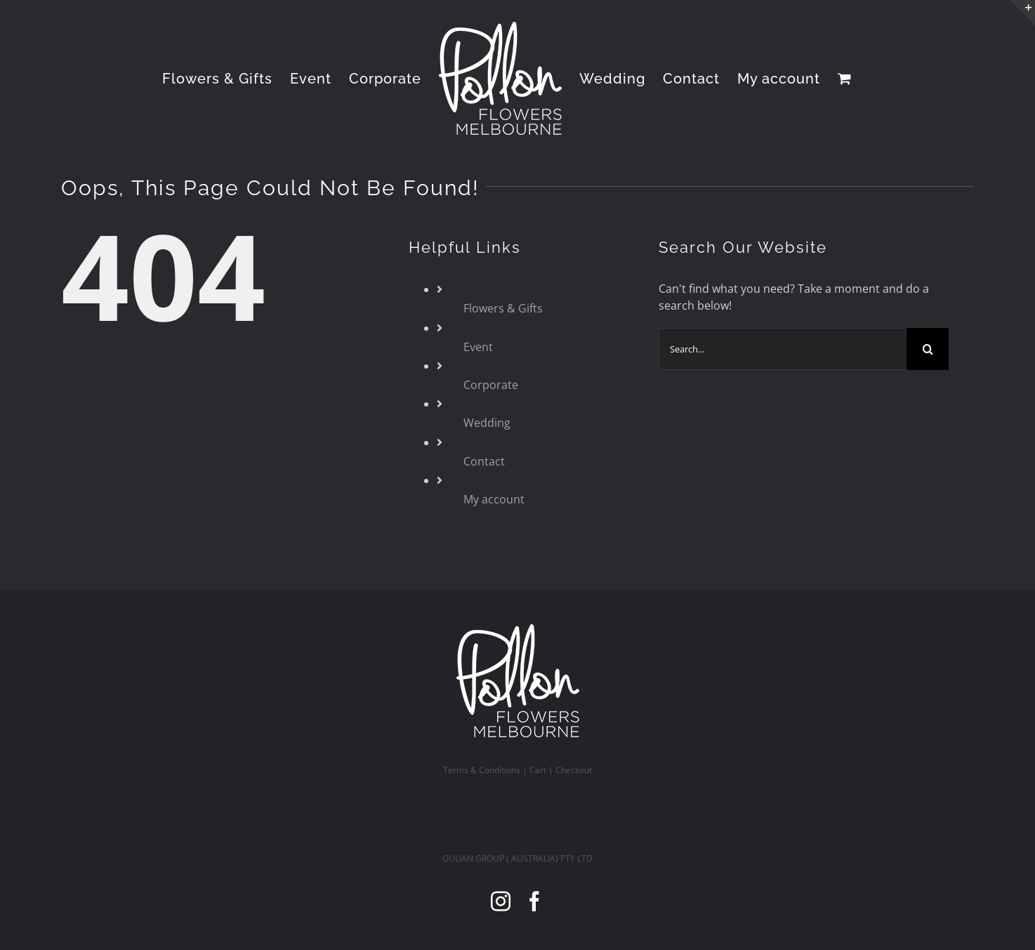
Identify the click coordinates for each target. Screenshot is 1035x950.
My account (494, 499)
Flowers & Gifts (503, 308)
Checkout (573, 770)
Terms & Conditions (481, 770)
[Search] (928, 349)
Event (478, 347)
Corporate (490, 384)
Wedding (486, 422)
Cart (537, 770)
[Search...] (783, 349)
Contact (484, 461)
